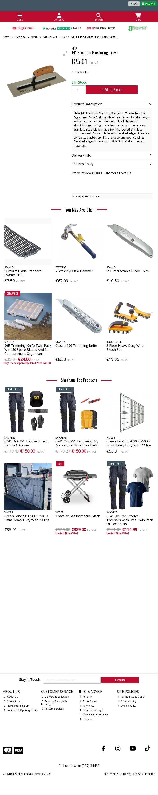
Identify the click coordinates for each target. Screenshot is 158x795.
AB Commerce (146, 774)
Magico (117, 774)
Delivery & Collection (55, 696)
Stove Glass (88, 701)
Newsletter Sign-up (16, 705)
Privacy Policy (127, 701)
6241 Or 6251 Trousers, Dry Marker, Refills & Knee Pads (76, 443)
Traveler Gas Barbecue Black (77, 516)
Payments (87, 705)
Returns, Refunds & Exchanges (54, 702)
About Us (11, 696)
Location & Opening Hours (21, 710)
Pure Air (86, 696)
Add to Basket (110, 89)
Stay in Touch (29, 680)
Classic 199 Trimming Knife (76, 345)
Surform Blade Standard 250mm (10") (23, 273)
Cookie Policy (127, 705)
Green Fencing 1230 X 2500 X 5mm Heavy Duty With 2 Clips (26, 518)
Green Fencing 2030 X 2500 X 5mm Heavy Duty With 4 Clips (128, 443)
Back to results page (88, 196)
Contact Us (12, 701)
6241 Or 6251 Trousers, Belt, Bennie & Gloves (26, 443)
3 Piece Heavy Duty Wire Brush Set (125, 347)
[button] (65, 53)
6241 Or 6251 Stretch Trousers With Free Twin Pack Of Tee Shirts (129, 520)
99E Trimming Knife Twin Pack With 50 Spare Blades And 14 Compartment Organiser (27, 349)
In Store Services (53, 708)
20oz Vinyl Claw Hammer (74, 271)
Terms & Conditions (131, 696)
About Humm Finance (94, 714)
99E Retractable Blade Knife (127, 271)
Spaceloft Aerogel (92, 710)
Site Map (86, 719)
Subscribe (120, 679)
